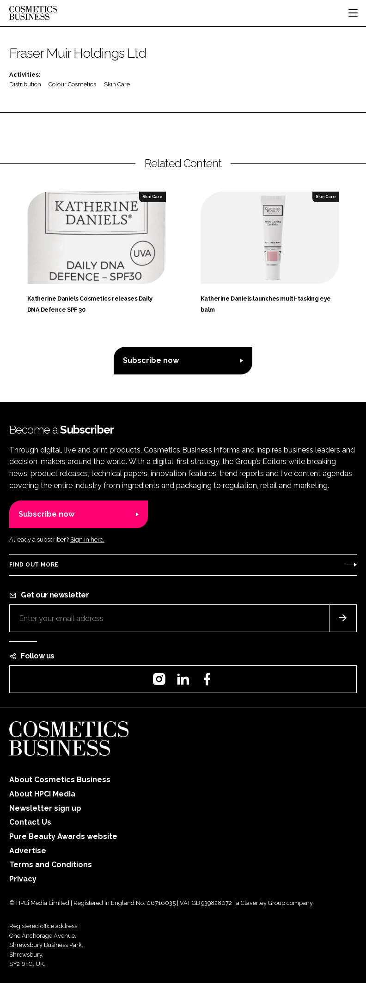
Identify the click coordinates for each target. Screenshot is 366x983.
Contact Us (30, 822)
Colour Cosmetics (72, 84)
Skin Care (117, 84)
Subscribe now (151, 360)
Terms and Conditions (50, 864)
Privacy (23, 878)
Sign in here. (87, 539)
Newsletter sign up (45, 808)
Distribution (25, 84)
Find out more (33, 564)
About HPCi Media (42, 794)
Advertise (27, 850)
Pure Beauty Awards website (63, 836)
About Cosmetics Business (59, 779)
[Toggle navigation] (353, 13)
